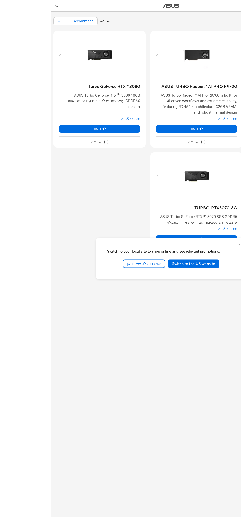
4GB (226, 354)
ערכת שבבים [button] (220, 256)
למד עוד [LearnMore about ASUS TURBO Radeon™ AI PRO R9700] (146, 129)
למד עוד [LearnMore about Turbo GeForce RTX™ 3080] (49, 129)
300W (225, 508)
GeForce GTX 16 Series (222, 296)
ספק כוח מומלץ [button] (220, 446)
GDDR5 (224, 423)
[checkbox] (222, 140)
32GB (225, 393)
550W (225, 477)
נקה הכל (208, 67)
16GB (225, 370)
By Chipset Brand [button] (220, 94)
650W (225, 461)
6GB (226, 346)
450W (225, 493)
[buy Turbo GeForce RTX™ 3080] (63, 86)
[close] (190, 244)
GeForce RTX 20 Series (222, 284)
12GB (225, 385)
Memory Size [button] (220, 330)
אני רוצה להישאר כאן (93, 263)
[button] (235, 6)
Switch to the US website (143, 263)
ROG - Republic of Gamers (222, 140)
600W (225, 469)
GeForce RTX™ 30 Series (225, 269)
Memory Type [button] (220, 407)
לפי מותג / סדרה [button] (220, 127)
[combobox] (25, 21)
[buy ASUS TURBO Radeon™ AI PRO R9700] (148, 86)
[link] (120, 6)
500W (225, 485)
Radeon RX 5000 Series (223, 311)
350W (225, 500)
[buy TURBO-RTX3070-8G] (165, 208)
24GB (225, 362)
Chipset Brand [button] (220, 226)
